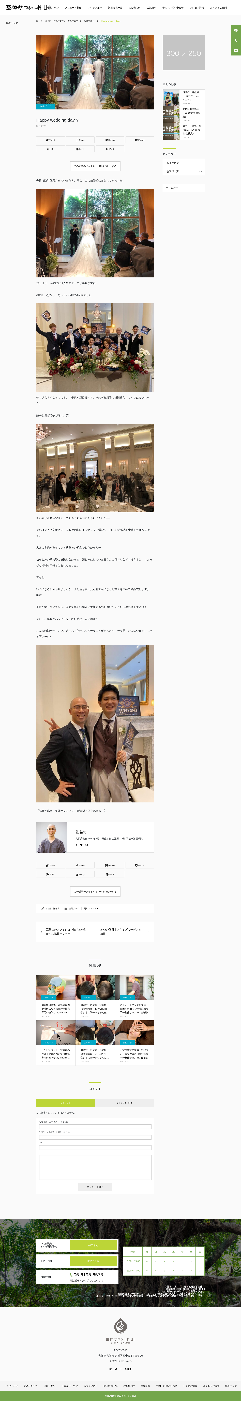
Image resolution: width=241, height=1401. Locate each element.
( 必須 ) (53, 1122)
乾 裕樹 (81, 832)
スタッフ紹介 (95, 7)
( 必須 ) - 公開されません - (55, 1132)
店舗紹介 (151, 7)
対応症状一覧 (115, 7)
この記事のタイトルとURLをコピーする (95, 166)
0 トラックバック (125, 1103)
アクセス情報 (197, 7)
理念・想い (53, 7)
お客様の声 (134, 7)
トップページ (13, 7)
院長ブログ (12, 22)
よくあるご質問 (218, 7)
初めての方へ (34, 7)
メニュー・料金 (73, 7)
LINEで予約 (93, 1261)
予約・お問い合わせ (173, 7)
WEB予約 (93, 1245)
